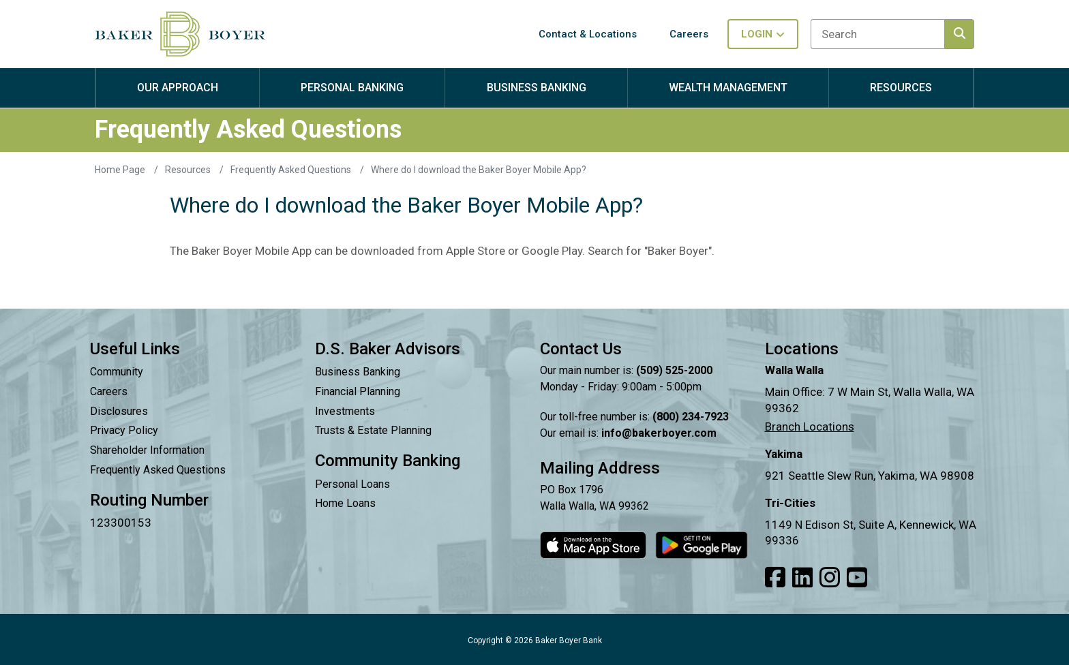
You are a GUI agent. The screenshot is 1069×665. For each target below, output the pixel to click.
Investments (345, 411)
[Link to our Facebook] (775, 577)
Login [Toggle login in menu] (763, 34)
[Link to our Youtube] (857, 577)
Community (116, 371)
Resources (189, 169)
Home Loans (345, 503)
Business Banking (357, 371)
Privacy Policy (124, 430)
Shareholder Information (147, 450)
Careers (108, 391)
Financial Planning (357, 391)
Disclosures (119, 411)
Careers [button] (688, 34)
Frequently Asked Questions (291, 169)
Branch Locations (809, 426)
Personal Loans (352, 484)
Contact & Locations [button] (588, 34)
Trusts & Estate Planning (373, 430)
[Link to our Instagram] (829, 577)
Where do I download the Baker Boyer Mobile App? (478, 169)
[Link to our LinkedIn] (802, 577)
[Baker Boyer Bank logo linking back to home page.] (180, 34)
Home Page (121, 169)
